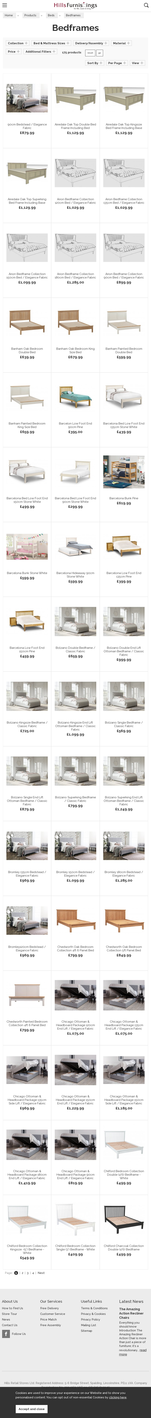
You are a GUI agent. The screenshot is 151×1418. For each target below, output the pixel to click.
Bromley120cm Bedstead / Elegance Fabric (27, 949)
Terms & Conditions (94, 1308)
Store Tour (9, 1314)
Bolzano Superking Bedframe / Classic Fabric (75, 800)
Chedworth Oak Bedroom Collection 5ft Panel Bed (124, 949)
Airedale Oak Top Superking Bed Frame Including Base (27, 202)
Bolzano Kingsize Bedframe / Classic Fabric (27, 725)
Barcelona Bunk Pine (124, 499)
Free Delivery (49, 1308)
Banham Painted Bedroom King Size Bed (27, 426)
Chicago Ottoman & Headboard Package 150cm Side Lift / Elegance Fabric (124, 1101)
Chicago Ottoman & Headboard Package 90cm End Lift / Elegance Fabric (75, 1176)
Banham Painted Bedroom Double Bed (124, 351)
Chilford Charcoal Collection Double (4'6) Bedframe (124, 1249)
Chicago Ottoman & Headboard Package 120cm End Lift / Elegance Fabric (75, 1026)
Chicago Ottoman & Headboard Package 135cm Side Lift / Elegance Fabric (27, 1101)
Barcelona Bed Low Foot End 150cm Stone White (27, 501)
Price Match (48, 1320)
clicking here (118, 1401)
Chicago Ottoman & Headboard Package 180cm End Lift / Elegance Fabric (27, 1176)
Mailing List (88, 1325)
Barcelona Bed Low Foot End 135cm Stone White (124, 426)
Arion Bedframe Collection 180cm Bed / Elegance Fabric (75, 279)
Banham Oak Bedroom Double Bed (27, 351)
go (99, 53)
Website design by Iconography (102, 1387)
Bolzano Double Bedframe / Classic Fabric (75, 650)
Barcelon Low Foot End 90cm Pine (75, 426)
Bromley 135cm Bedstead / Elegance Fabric (27, 875)
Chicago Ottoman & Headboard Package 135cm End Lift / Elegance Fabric (124, 1026)
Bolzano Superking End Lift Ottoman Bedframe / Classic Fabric (123, 802)
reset (90, 53)
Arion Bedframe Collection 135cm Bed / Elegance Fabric (124, 204)
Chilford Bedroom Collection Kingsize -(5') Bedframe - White (27, 1251)
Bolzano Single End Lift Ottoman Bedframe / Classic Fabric (27, 802)
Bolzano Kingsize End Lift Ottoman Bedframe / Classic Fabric (75, 727)
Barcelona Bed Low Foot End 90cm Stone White (75, 501)
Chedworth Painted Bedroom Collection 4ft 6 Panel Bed (27, 1026)
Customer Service (52, 1314)
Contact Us (9, 1325)
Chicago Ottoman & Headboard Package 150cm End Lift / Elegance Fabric (75, 1101)
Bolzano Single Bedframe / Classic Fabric (124, 725)
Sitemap (86, 1331)
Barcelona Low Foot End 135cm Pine (124, 576)
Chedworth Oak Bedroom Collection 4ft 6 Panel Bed (75, 949)
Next (41, 1273)
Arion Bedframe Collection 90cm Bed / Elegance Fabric (123, 277)
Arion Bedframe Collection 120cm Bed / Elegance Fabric (75, 204)
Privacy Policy (90, 1320)
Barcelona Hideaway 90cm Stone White (75, 576)
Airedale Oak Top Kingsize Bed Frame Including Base (124, 127)
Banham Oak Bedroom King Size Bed (75, 351)
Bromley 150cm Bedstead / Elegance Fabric (75, 875)
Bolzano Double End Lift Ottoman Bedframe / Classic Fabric (123, 652)
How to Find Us (12, 1308)
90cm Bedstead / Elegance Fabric (27, 127)
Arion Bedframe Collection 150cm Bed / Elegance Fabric (27, 279)
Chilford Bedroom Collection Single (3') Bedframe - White (75, 1249)
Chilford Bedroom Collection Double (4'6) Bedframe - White (123, 1176)
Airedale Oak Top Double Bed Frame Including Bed (75, 127)
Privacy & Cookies (93, 1314)
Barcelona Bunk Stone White (27, 574)
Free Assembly (50, 1325)
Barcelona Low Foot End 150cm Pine (27, 650)
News (6, 1320)
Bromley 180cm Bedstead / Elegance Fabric (124, 875)
